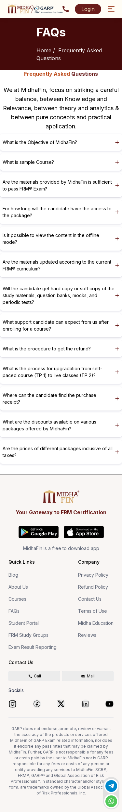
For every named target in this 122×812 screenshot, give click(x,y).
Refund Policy (93, 587)
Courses (17, 599)
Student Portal (23, 623)
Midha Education (96, 623)
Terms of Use (92, 611)
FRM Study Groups (28, 635)
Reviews (87, 635)
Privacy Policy (93, 575)
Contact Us (90, 599)
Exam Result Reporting (32, 647)
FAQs (14, 611)
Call (34, 676)
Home (43, 50)
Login (88, 9)
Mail (88, 676)
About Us (18, 587)
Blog (13, 575)
